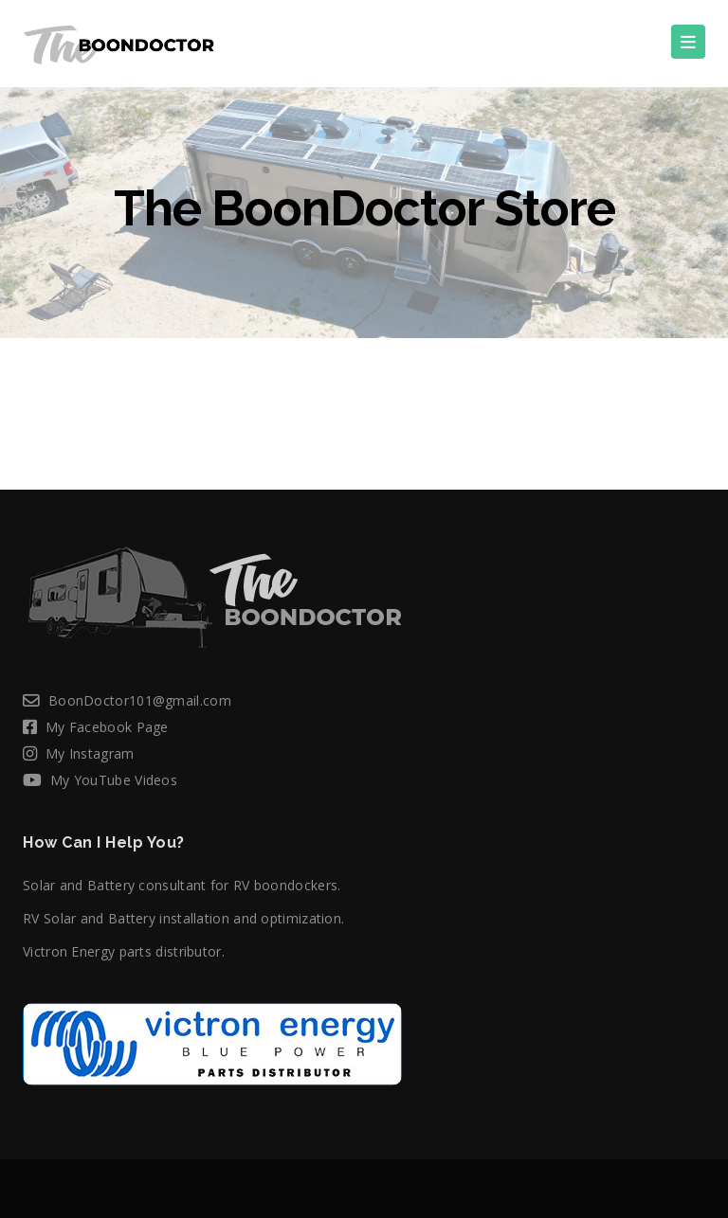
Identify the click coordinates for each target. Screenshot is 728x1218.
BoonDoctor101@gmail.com (139, 700)
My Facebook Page (107, 727)
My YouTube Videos (113, 780)
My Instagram (90, 753)
